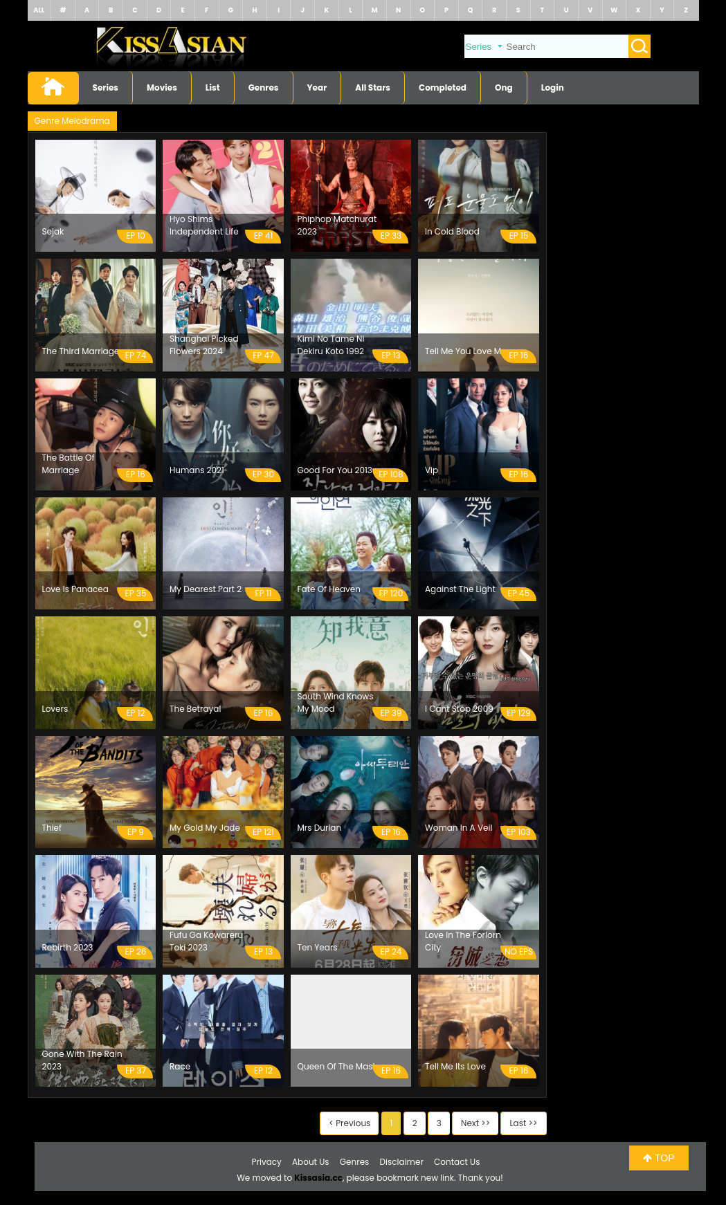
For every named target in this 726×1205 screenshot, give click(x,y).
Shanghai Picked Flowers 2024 (204, 345)
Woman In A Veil (458, 828)
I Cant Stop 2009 (459, 709)
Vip (431, 470)
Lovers (55, 709)
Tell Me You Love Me (466, 351)
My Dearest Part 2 (206, 589)
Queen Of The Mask (337, 1066)
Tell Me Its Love (455, 1066)
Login (552, 87)
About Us (310, 1162)
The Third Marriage (81, 351)
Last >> (523, 1123)
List (213, 87)
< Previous (349, 1123)
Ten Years (318, 947)
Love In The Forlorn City (463, 941)
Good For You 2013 (335, 470)
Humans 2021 (197, 470)
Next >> (475, 1123)
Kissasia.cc (318, 1178)
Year (317, 87)
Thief (52, 828)
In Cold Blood (452, 231)
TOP (658, 1157)
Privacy (267, 1162)
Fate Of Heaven (329, 589)
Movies (162, 87)
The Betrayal (195, 709)
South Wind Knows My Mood (336, 702)
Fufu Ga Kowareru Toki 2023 (206, 941)
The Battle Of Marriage (68, 464)
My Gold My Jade (205, 828)
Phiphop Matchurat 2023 (337, 225)
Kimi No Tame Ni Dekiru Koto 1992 (331, 345)
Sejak (53, 231)
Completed (442, 87)
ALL (38, 10)
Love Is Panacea (75, 589)
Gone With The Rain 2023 (82, 1060)
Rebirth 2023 (67, 947)
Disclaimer (402, 1162)
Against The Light (460, 589)
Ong (504, 87)
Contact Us (457, 1162)
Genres (263, 87)
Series (106, 87)
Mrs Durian (320, 828)
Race (180, 1066)
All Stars (372, 87)
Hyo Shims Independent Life (204, 225)
